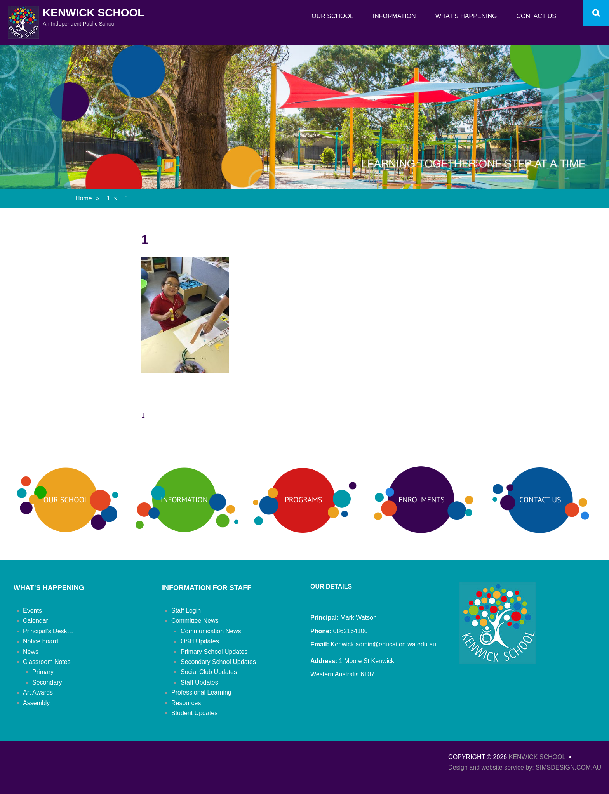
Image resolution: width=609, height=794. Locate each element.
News (30, 651)
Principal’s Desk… (48, 631)
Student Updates (194, 713)
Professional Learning (201, 692)
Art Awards (38, 692)
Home (87, 198)
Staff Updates (199, 682)
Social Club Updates (209, 672)
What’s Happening (466, 16)
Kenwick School (93, 13)
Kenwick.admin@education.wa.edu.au (382, 644)
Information (394, 16)
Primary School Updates (214, 651)
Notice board (40, 641)
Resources (186, 703)
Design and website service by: (492, 767)
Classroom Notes (47, 661)
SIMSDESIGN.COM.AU (568, 767)
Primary (43, 672)
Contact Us (536, 16)
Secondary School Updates (218, 661)
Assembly (36, 703)
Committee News (195, 620)
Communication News (211, 631)
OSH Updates (200, 641)
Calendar (35, 620)
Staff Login (186, 610)
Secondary (47, 682)
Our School (332, 16)
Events (32, 610)
